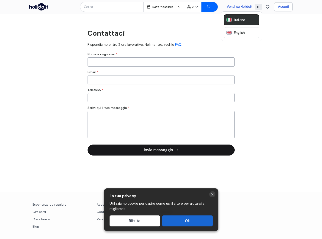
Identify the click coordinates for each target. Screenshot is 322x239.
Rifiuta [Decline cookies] (134, 220)
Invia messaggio (161, 150)
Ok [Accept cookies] (187, 220)
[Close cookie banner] (212, 194)
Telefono (95, 90)
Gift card (39, 212)
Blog (36, 226)
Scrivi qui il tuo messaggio (108, 108)
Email (93, 72)
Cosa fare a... (42, 219)
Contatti (103, 212)
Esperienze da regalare (49, 205)
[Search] (209, 7)
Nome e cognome (102, 54)
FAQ (178, 44)
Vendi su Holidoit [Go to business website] (240, 7)
